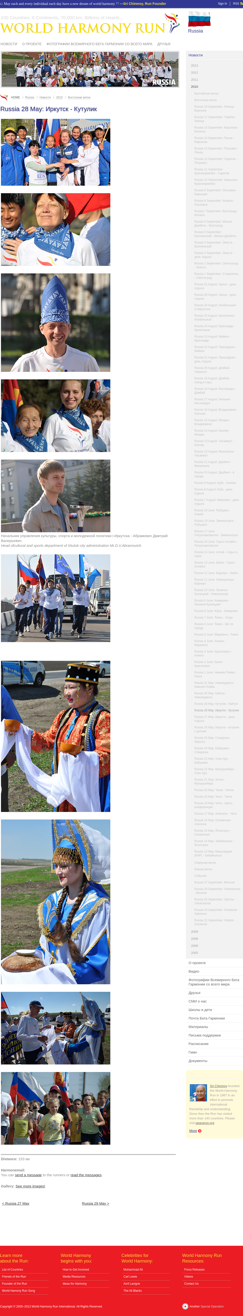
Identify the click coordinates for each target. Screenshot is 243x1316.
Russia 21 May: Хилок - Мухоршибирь (209, 781)
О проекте (32, 44)
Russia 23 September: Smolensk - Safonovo (216, 911)
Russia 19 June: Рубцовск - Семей (212, 512)
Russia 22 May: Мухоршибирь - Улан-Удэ (215, 771)
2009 (194, 931)
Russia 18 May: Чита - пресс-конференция (213, 805)
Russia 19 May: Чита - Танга (213, 796)
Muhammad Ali (133, 1269)
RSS (236, 3)
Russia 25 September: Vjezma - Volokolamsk (214, 901)
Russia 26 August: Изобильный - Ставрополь (215, 307)
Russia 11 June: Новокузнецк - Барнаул (214, 581)
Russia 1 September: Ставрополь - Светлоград (216, 275)
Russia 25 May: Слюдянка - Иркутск (212, 739)
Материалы (198, 1027)
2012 (194, 72)
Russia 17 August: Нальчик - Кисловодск (213, 401)
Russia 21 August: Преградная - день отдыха (215, 359)
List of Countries (12, 1269)
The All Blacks (132, 1290)
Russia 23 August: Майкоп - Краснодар (212, 338)
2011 (194, 79)
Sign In (222, 3)
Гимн (193, 1052)
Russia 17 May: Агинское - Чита (215, 813)
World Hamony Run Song (18, 1290)
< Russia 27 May (15, 1203)
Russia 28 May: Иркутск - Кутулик (216, 710)
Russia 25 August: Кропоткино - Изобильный (215, 317)
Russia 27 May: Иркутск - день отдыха (214, 719)
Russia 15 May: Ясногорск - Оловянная (212, 832)
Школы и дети (200, 1010)
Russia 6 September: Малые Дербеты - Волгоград (213, 223)
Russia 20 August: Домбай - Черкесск (212, 370)
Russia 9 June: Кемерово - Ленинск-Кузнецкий (212, 602)
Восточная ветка (205, 100)
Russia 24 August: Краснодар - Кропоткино (214, 328)
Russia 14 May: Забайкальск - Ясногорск (214, 843)
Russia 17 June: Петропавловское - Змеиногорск (216, 533)
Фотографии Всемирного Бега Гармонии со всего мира (99, 44)
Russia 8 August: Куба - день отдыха (213, 491)
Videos (188, 1276)
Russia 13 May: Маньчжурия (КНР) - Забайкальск (213, 853)
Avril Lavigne (131, 1283)
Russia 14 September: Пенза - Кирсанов (214, 140)
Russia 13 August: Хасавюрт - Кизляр (214, 443)
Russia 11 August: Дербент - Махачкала (213, 464)
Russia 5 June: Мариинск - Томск (216, 634)
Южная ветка (203, 869)
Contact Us (191, 1283)
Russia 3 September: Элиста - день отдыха (214, 255)
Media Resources (74, 1276)
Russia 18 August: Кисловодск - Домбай (215, 390)
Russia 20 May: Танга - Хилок (214, 790)
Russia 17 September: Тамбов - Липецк (215, 119)
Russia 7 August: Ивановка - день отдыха (216, 501)
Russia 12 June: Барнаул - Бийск (216, 573)
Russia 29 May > (95, 1203)
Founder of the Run (14, 1283)
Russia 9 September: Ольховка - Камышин (215, 192)
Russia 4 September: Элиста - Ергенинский (214, 244)
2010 (194, 86)
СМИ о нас (198, 1001)
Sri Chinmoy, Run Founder (144, 4)
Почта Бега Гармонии (207, 1018)
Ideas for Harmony (75, 1283)
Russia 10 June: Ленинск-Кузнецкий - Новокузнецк (211, 592)
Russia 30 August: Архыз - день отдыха (215, 296)
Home (15, 97)
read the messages (86, 1175)
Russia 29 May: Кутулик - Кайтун (216, 704)
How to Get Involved (76, 1269)
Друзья (163, 44)
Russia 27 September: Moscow (214, 882)
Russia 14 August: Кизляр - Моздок (212, 432)
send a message (28, 1175)
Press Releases (194, 1269)
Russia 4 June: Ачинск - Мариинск (210, 643)
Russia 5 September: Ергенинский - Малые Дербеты (215, 234)
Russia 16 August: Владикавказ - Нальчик (216, 411)
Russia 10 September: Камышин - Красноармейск (216, 181)
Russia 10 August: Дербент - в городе (214, 474)
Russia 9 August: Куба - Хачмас (215, 483)
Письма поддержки (205, 1035)
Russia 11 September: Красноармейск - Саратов (211, 171)
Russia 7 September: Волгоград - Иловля (216, 213)
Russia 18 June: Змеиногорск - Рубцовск (214, 522)
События (200, 876)
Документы (198, 1061)
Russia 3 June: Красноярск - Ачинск (213, 653)
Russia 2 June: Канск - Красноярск (209, 664)
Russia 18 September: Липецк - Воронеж (214, 108)
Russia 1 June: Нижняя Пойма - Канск (215, 674)
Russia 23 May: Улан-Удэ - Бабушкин (211, 760)
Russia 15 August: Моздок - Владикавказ (212, 422)
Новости (8, 44)
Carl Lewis (130, 1276)
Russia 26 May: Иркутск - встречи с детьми (216, 729)
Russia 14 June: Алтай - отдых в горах (215, 554)
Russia (195, 31)
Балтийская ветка (206, 93)
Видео (194, 971)
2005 (194, 953)
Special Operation (212, 1306)
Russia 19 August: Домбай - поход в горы (212, 380)
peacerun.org (205, 1123)
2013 (194, 65)
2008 (194, 939)
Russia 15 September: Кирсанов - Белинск (216, 129)
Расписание (199, 1044)
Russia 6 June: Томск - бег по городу (213, 626)
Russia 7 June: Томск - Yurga (213, 617)
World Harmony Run (90, 23)
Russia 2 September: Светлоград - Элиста (216, 265)
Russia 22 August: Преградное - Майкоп (215, 349)
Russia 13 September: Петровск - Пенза (216, 150)
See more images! (30, 1186)
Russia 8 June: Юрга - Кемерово (216, 611)
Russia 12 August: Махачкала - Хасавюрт (214, 453)
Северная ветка (205, 862)
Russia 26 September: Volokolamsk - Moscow (217, 891)
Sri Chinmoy (218, 1086)
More (193, 1131)
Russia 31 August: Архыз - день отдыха (215, 286)
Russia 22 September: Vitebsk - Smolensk (214, 922)
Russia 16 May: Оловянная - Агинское (213, 822)
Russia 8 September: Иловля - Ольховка (214, 202)
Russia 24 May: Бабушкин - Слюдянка (212, 750)
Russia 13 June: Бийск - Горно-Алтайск (214, 564)
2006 (194, 946)
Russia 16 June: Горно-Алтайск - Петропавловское (216, 543)
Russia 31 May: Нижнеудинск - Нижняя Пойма (214, 685)
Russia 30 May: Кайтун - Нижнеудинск (210, 695)
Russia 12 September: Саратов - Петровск (215, 161)
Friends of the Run (14, 1276)
